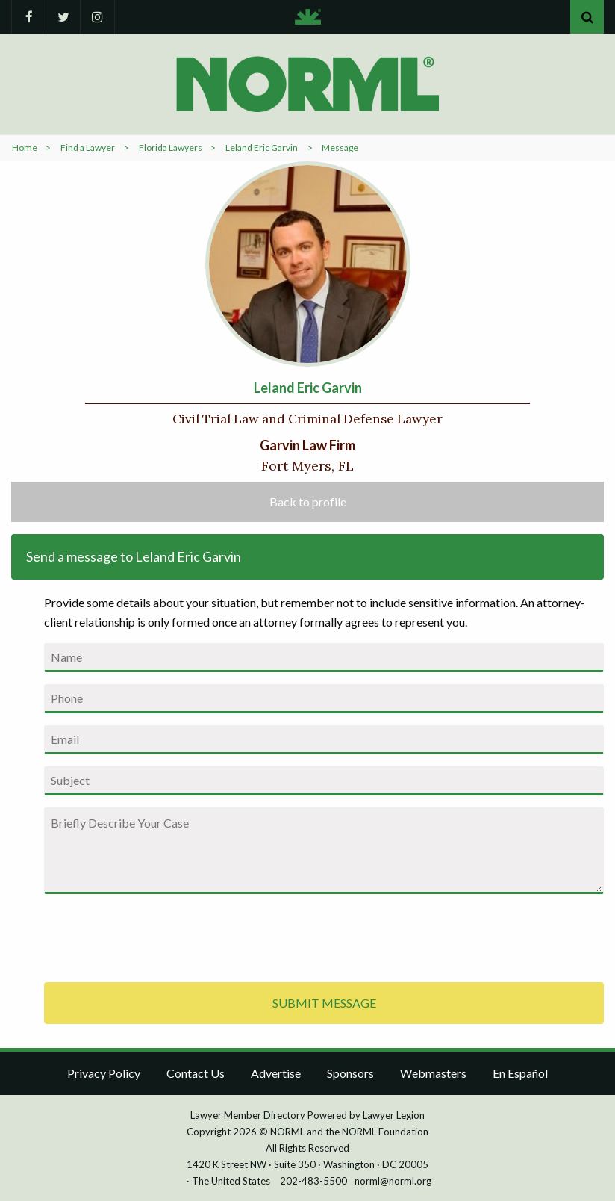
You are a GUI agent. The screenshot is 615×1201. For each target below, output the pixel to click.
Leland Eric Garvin (261, 147)
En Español (520, 1073)
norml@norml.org (393, 1181)
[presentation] (157, 935)
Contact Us (195, 1073)
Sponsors (350, 1073)
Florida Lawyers (170, 147)
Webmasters (433, 1073)
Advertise (276, 1073)
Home (24, 147)
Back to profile (307, 501)
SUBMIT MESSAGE (324, 1003)
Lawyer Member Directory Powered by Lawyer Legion (307, 1115)
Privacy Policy (103, 1073)
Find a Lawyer (87, 147)
